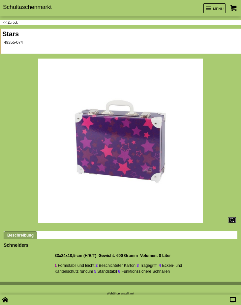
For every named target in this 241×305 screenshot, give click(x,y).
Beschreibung (20, 235)
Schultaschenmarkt (27, 7)
